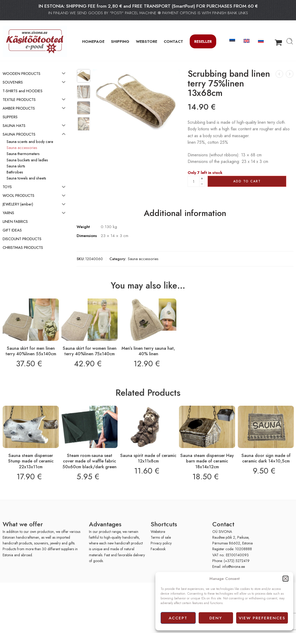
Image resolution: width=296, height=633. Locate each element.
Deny (215, 618)
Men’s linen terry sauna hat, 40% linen (148, 351)
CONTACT (173, 41)
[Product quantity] (193, 181)
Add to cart (247, 181)
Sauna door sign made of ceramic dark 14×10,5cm (265, 458)
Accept (178, 618)
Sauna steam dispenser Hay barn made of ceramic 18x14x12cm (207, 461)
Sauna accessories (143, 258)
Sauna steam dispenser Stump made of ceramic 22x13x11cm (31, 461)
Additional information (185, 213)
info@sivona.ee (233, 566)
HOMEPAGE (93, 41)
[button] (285, 578)
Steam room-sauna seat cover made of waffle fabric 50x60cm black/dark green (89, 461)
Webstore (158, 531)
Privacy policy (161, 543)
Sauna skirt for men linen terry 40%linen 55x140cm (31, 351)
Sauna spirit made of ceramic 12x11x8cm (148, 458)
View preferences (262, 618)
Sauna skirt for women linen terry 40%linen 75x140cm (90, 351)
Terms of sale (161, 537)
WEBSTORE (146, 41)
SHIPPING (120, 41)
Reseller (203, 41)
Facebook (158, 549)
